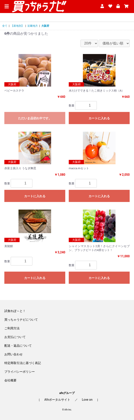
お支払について (15, 337)
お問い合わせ (13, 354)
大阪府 (45, 25)
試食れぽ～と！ (15, 311)
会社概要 (10, 380)
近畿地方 (32, 25)
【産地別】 (17, 25)
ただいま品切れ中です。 (35, 118)
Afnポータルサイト (57, 399)
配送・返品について (18, 345)
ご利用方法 (12, 328)
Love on (87, 399)
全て (4, 25)
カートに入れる (99, 118)
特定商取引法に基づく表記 (22, 363)
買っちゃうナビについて (21, 319)
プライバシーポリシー (19, 371)
